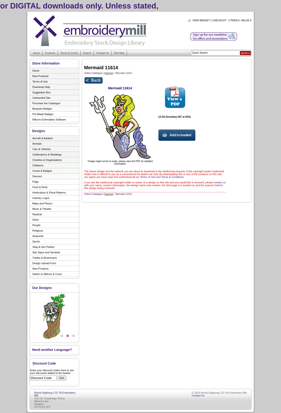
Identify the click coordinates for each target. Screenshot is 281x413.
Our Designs (42, 288)
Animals (37, 143)
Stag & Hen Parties (43, 246)
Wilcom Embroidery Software (49, 119)
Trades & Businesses (44, 257)
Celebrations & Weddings (47, 154)
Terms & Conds (69, 53)
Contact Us (102, 53)
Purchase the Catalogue (46, 103)
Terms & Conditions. (172, 177)
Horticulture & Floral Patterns (49, 192)
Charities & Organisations (47, 160)
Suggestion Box (41, 92)
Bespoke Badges (42, 108)
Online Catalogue (93, 73)
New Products (40, 76)
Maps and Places (42, 203)
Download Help (41, 87)
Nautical (37, 214)
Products (50, 53)
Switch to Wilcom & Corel (46, 274)
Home (36, 53)
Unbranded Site (41, 97)
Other (35, 219)
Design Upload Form (44, 263)
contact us (219, 182)
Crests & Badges (42, 170)
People (36, 225)
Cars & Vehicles (41, 149)
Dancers (37, 176)
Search (87, 53)
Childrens (37, 165)
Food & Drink (40, 187)
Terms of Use (40, 81)
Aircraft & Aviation (42, 138)
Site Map (119, 53)
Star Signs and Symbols (46, 252)
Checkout (219, 20)
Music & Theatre (41, 208)
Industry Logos (40, 198)
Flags (35, 181)
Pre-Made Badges (42, 114)
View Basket (201, 20)
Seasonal (37, 236)
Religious (37, 230)
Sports (36, 241)
